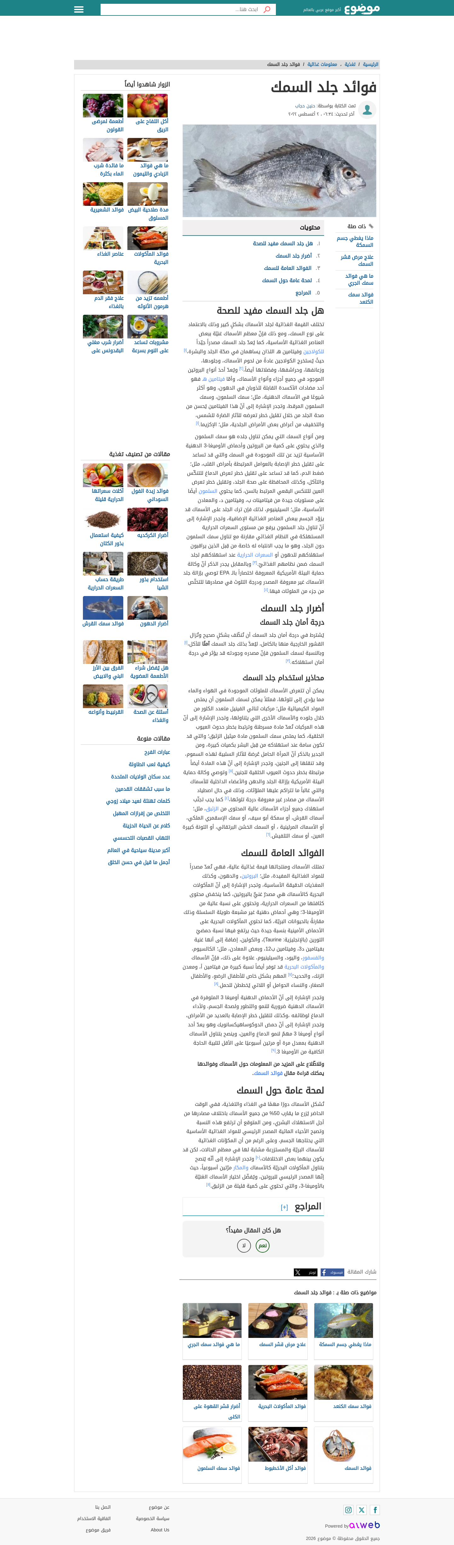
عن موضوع (159, 1507)
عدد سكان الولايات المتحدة (140, 777)
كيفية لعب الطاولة (149, 764)
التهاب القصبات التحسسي (141, 838)
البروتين (250, 876)
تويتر (312, 1272)
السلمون (208, 491)
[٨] (216, 983)
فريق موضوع (98, 1530)
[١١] (208, 1184)
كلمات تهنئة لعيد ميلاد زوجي (138, 801)
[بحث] (267, 9)
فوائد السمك (268, 1073)
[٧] (290, 974)
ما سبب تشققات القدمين (142, 789)
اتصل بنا (103, 1507)
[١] (185, 350)
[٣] (255, 562)
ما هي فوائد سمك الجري (359, 279)
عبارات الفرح (157, 752)
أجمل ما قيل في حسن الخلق (139, 862)
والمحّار (240, 1167)
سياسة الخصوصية (152, 1518)
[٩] (273, 1050)
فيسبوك (336, 1272)
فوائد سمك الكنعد (360, 298)
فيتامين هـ (213, 379)
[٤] (266, 589)
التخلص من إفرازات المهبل (141, 813)
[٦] (268, 834)
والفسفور (313, 958)
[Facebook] (375, 1510)
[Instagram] (348, 1510)
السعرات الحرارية (255, 555)
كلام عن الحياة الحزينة (146, 826)
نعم (263, 1245)
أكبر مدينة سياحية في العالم (138, 850)
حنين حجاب (305, 106)
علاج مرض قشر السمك (357, 260)
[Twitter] (362, 1510)
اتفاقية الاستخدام (94, 1518)
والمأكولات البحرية (304, 967)
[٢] (241, 368)
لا (244, 1245)
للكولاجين (313, 351)
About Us (160, 1530)
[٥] (231, 770)
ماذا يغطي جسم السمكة (355, 241)
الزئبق (212, 809)
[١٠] (258, 1157)
